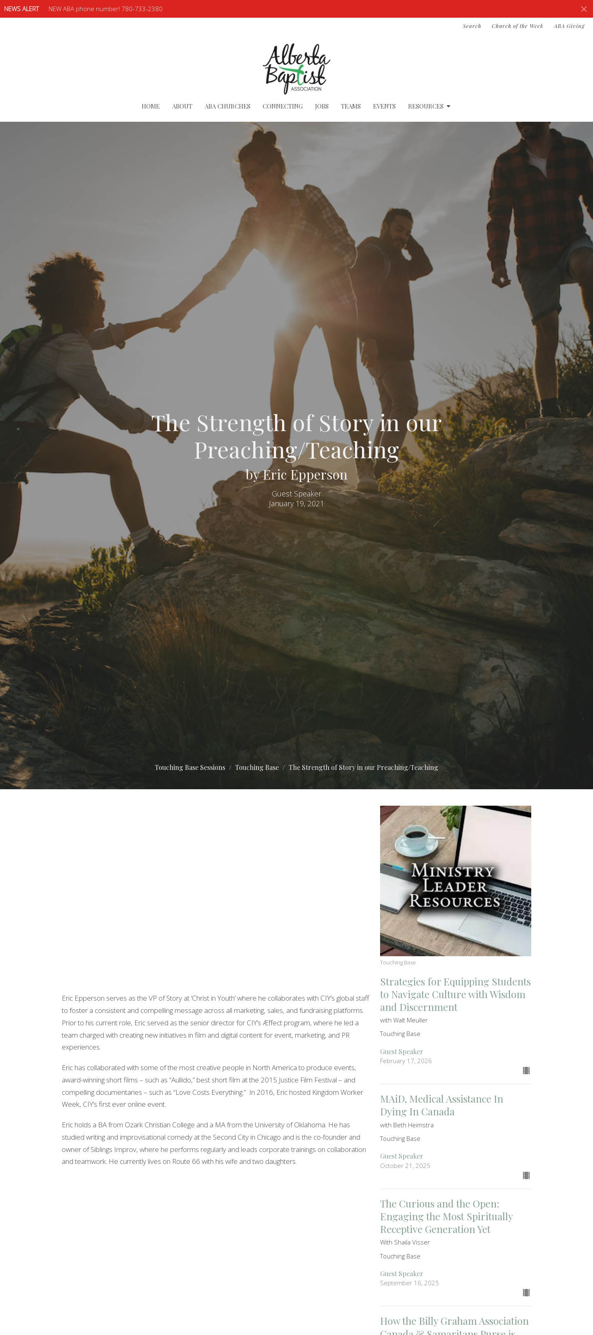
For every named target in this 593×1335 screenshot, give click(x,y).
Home (151, 106)
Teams (351, 106)
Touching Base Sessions (190, 767)
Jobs (322, 106)
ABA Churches (227, 106)
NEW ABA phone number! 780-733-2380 (106, 9)
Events (384, 106)
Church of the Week (518, 25)
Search (472, 25)
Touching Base (257, 767)
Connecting (283, 106)
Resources (430, 106)
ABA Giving (569, 25)
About (182, 106)
